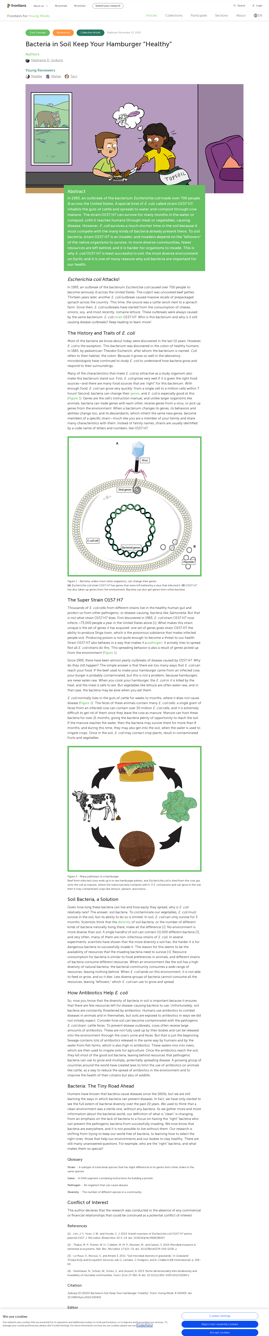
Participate (199, 15)
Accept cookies (220, 1332)
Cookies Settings (220, 1316)
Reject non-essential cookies (220, 1324)
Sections (221, 15)
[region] (134, 1322)
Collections (174, 15)
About (241, 15)
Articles (151, 15)
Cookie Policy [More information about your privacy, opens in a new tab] (144, 1325)
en (258, 15)
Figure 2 (86, 703)
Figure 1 (74, 398)
